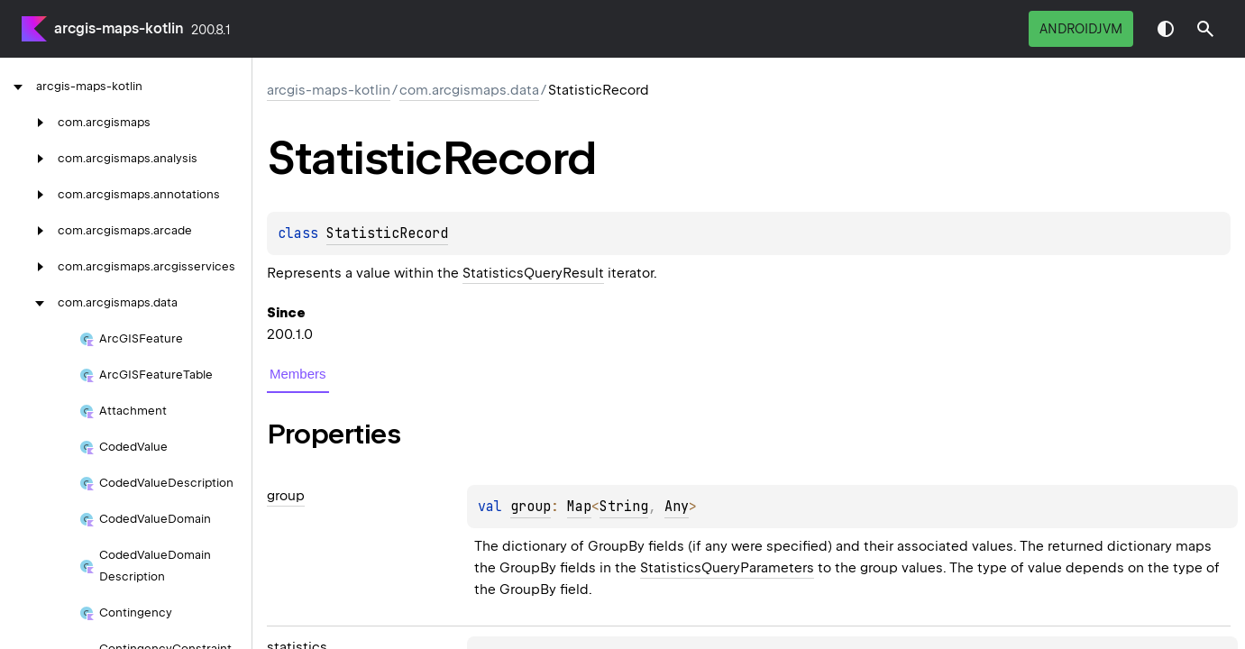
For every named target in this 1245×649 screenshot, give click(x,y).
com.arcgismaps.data (469, 90)
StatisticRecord (387, 233)
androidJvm (1080, 29)
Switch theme (1166, 29)
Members (298, 373)
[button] (1205, 29)
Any (676, 507)
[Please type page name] (1205, 29)
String (624, 507)
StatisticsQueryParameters (727, 568)
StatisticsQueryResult (533, 273)
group (530, 507)
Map (579, 507)
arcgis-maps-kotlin (119, 28)
